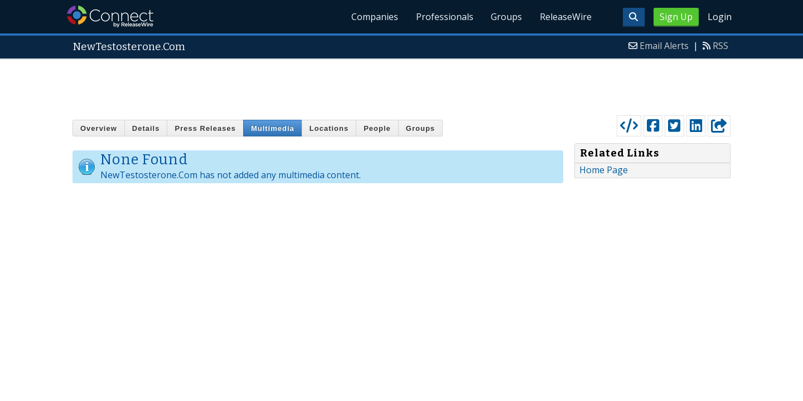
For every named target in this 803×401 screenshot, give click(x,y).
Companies (374, 17)
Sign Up (676, 17)
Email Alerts (664, 46)
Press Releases (205, 128)
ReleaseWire (566, 17)
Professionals (444, 17)
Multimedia (272, 128)
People (377, 128)
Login (720, 17)
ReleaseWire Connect (110, 16)
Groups (506, 17)
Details (146, 128)
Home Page (603, 170)
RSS (720, 46)
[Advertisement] (401, 85)
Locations (329, 128)
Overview (98, 128)
